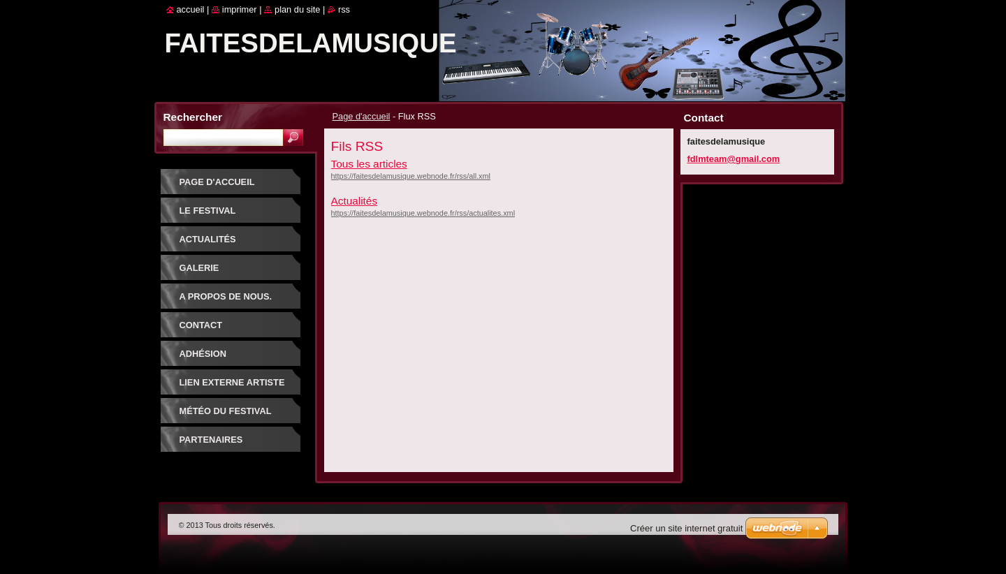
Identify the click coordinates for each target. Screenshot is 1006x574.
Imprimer (239, 9)
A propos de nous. (226, 296)
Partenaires (211, 439)
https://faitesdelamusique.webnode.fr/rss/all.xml (410, 176)
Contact (201, 325)
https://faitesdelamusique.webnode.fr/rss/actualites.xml (423, 213)
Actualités (354, 201)
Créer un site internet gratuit (686, 528)
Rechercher (193, 117)
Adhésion (203, 353)
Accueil (191, 9)
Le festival (208, 210)
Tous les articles (369, 164)
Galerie (199, 268)
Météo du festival (226, 411)
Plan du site (297, 9)
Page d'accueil (362, 116)
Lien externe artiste (232, 382)
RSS (344, 9)
